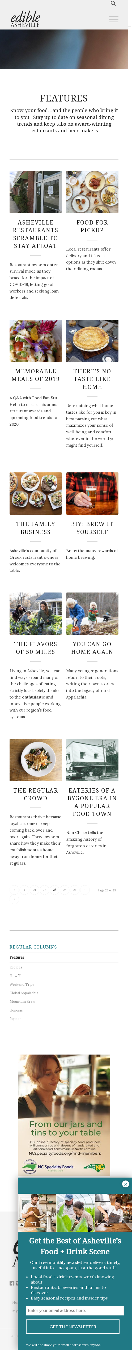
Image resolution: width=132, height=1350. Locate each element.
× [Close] (125, 1183)
